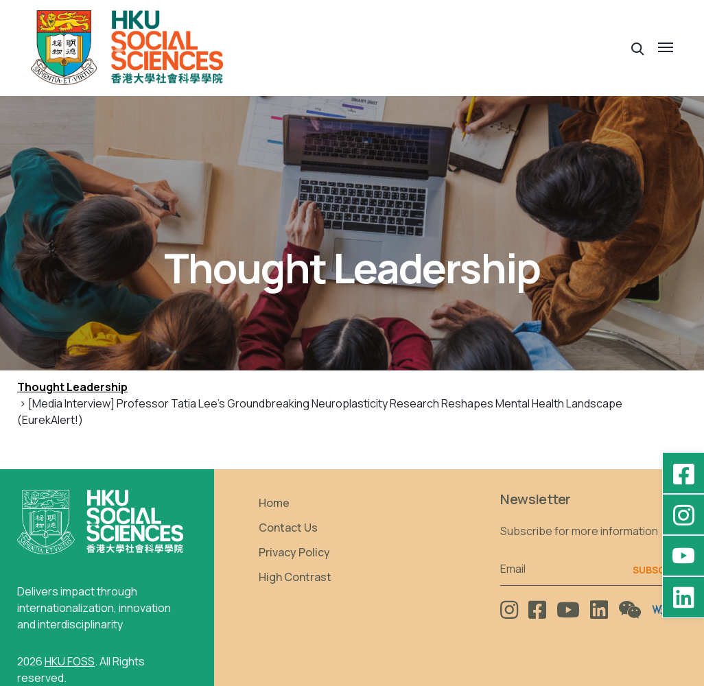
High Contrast (295, 576)
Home (274, 502)
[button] (637, 47)
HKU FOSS (70, 661)
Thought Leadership (72, 386)
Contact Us (288, 527)
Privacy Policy (294, 552)
